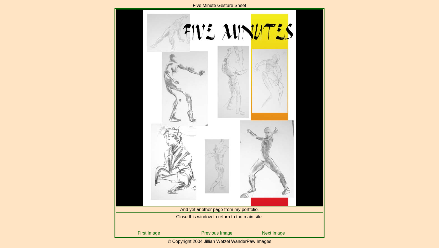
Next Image (273, 233)
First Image (149, 233)
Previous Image (216, 233)
